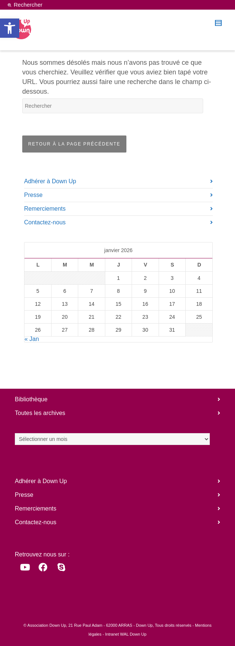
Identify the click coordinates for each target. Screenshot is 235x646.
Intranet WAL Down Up (125, 634)
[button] (9, 28)
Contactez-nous (45, 222)
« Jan (31, 339)
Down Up (144, 625)
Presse (33, 195)
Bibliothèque (31, 399)
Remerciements (45, 208)
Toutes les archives (40, 413)
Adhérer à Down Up (50, 181)
